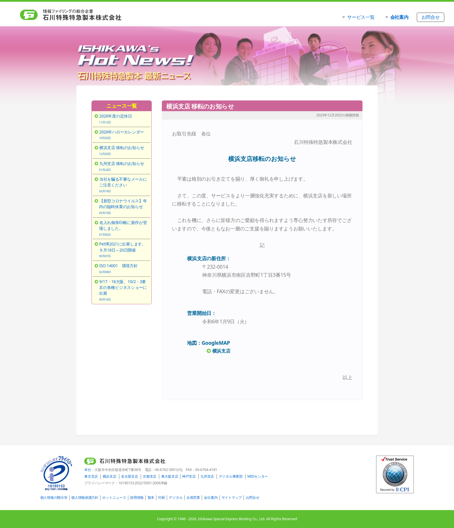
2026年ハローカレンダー (123, 134)
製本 (151, 497)
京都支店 (149, 476)
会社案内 (210, 497)
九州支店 (207, 476)
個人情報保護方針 (84, 497)
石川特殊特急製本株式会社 (82, 15)
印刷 (161, 497)
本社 (87, 469)
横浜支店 (109, 476)
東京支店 (91, 476)
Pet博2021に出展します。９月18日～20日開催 (123, 249)
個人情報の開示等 (53, 497)
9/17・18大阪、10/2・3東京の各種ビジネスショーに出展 (123, 290)
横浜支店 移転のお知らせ (123, 150)
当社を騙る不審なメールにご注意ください (123, 184)
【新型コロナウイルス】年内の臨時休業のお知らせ (123, 206)
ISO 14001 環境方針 (123, 268)
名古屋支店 (129, 476)
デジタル (175, 497)
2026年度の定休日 (123, 118)
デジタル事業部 (231, 476)
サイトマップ (231, 497)
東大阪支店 (169, 476)
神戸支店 (189, 476)
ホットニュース (114, 497)
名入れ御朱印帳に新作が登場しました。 (123, 228)
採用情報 (137, 497)
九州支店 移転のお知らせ (123, 166)
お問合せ (252, 497)
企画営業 (193, 497)
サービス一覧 (360, 17)
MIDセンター (257, 476)
